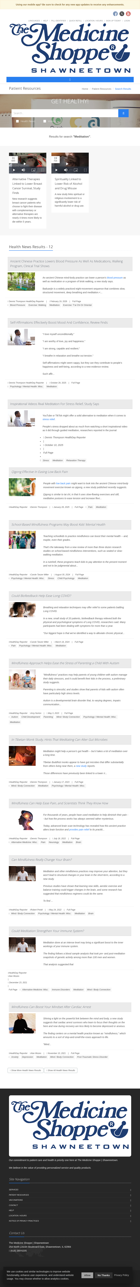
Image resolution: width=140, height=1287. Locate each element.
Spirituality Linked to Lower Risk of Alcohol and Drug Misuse (68, 183)
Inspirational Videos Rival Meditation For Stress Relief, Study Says (54, 404)
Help (45, 21)
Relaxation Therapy (76, 460)
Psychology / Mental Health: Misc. (26, 386)
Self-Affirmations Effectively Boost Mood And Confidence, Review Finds (59, 322)
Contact (13, 1205)
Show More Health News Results (25, 1070)
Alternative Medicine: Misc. (24, 842)
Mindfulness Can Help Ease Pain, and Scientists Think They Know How (59, 803)
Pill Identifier (58, 21)
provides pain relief (79, 829)
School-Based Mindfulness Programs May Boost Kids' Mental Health (58, 524)
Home (85, 89)
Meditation (55, 305)
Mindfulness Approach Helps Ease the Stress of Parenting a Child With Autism (65, 663)
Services (13, 1190)
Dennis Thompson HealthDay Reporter (64, 437)
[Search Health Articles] (65, 113)
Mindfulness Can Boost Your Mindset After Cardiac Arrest (51, 1007)
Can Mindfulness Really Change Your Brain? (41, 860)
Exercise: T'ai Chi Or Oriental (77, 305)
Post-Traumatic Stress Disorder (92, 1057)
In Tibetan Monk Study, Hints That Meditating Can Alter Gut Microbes (59, 739)
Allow (87, 1275)
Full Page (76, 301)
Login (127, 21)
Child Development (30, 717)
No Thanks (104, 1275)
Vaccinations (16, 1200)
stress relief (49, 419)
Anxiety (14, 1057)
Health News (25, 121)
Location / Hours (94, 21)
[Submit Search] (123, 113)
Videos (49, 121)
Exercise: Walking (37, 305)
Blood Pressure (17, 305)
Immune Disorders (61, 989)
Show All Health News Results (60, 1070)
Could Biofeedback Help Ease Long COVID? (41, 596)
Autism (14, 717)
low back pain (63, 483)
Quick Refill (75, 21)
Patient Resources (101, 89)
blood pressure (115, 277)
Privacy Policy (121, 1275)
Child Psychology (66, 578)
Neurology (54, 842)
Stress (46, 460)
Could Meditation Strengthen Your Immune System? (47, 931)
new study (81, 766)
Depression (27, 1057)
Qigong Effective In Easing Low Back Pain (39, 472)
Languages (34, 21)
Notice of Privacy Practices (24, 1221)
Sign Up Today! (113, 21)
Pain (90, 507)
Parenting (48, 717)
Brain (78, 842)
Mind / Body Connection (68, 717)
